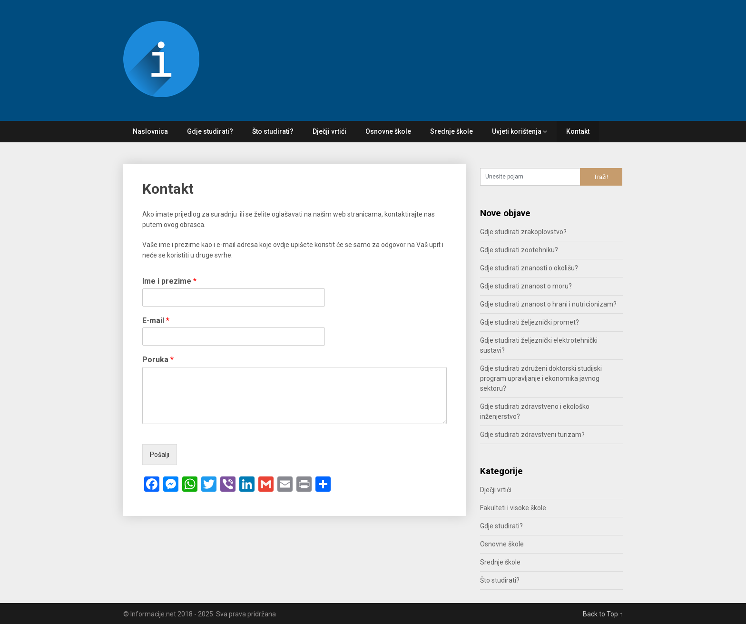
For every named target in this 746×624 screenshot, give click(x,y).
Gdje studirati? (210, 131)
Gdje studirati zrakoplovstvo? (523, 232)
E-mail (155, 320)
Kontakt (577, 131)
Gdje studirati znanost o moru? (526, 286)
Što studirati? (273, 131)
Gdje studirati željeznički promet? (529, 322)
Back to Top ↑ (603, 614)
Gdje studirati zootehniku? (519, 250)
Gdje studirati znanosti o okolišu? (529, 268)
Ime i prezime (169, 281)
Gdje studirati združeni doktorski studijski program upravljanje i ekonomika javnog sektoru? (541, 378)
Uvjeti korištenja (516, 131)
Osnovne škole (388, 131)
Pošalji (159, 454)
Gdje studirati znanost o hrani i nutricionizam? (548, 304)
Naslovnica (150, 131)
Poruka (158, 359)
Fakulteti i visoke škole (513, 508)
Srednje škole (451, 131)
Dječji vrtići (329, 131)
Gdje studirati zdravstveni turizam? (532, 434)
